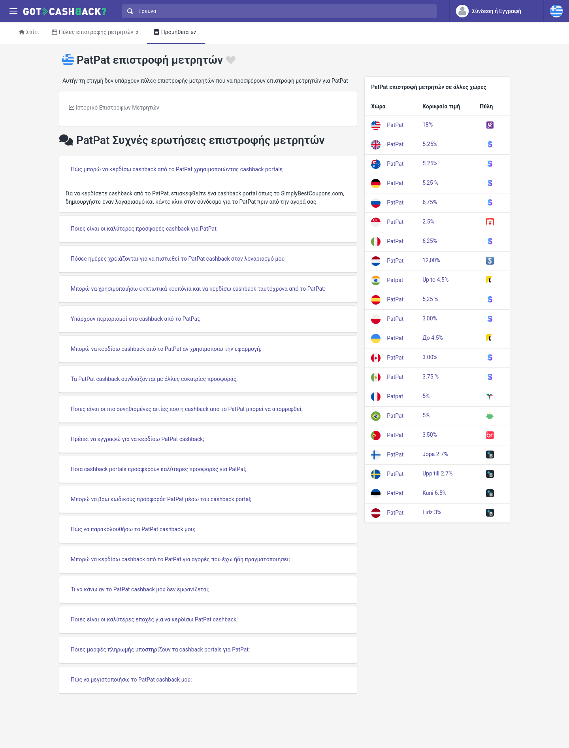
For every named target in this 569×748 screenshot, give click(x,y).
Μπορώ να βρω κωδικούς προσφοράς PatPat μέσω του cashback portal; (161, 499)
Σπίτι (29, 32)
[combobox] (278, 11)
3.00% (429, 357)
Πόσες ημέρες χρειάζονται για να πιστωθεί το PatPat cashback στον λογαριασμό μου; (178, 259)
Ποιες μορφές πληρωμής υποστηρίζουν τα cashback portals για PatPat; (160, 649)
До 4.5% (432, 338)
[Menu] (13, 11)
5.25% (429, 144)
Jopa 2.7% (435, 454)
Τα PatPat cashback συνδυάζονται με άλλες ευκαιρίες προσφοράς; (154, 379)
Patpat (395, 279)
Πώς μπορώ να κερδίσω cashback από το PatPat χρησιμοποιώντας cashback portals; (177, 169)
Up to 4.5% (435, 279)
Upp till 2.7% (437, 473)
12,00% (431, 260)
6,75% (429, 202)
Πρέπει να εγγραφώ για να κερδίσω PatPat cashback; (137, 439)
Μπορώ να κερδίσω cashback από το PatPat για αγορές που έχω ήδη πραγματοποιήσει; (180, 559)
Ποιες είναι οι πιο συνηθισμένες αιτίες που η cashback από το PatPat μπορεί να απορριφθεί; (187, 409)
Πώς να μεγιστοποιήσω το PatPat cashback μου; (131, 679)
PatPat (395, 124)
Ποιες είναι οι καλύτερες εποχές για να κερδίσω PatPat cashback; (154, 619)
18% (427, 124)
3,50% (429, 435)
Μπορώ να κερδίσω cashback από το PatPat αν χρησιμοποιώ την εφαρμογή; (166, 349)
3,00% (429, 318)
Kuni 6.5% (434, 493)
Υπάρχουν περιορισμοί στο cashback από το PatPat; (135, 319)
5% (426, 396)
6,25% (429, 241)
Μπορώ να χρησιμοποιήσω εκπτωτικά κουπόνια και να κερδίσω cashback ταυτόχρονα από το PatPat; (198, 289)
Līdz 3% (431, 512)
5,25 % (430, 183)
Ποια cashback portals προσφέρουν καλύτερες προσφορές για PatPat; (158, 469)
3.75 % (430, 376)
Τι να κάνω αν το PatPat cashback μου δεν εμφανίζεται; (140, 589)
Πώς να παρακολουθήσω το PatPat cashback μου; (133, 529)
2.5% (428, 221)
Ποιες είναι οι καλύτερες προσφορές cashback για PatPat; (144, 228)
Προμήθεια (176, 32)
